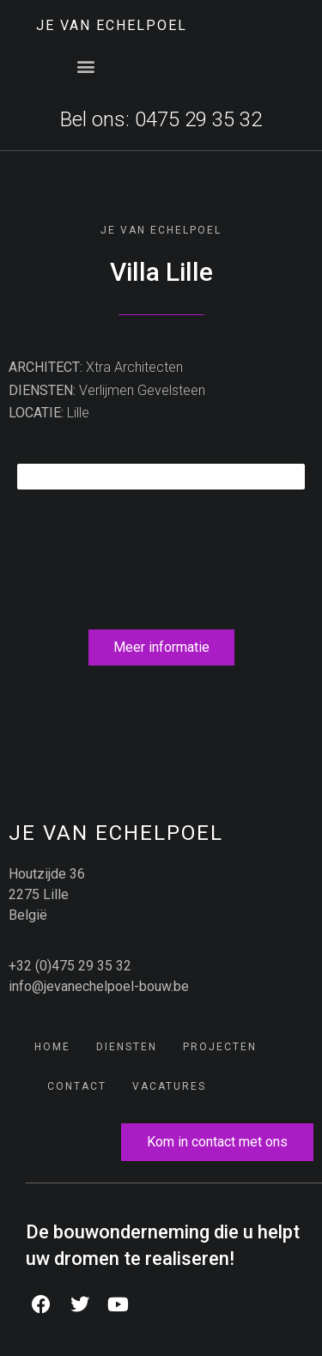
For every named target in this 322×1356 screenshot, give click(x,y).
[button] (86, 66)
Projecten (220, 1047)
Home (52, 1047)
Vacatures (169, 1086)
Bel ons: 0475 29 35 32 (161, 119)
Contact (76, 1086)
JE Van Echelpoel (111, 25)
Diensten (126, 1047)
